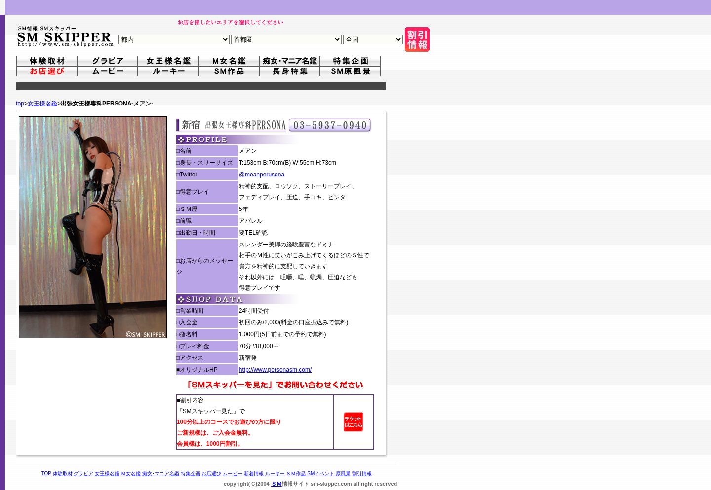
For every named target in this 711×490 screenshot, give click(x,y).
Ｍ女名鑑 (131, 473)
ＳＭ (276, 484)
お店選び (211, 473)
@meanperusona (261, 174)
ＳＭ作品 (296, 473)
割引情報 (362, 473)
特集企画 (190, 473)
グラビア (83, 473)
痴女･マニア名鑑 (160, 473)
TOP (46, 473)
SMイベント (320, 473)
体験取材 (63, 473)
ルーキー (275, 473)
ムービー (232, 473)
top (20, 103)
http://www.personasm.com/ (275, 369)
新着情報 (254, 473)
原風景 (343, 473)
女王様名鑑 (42, 103)
